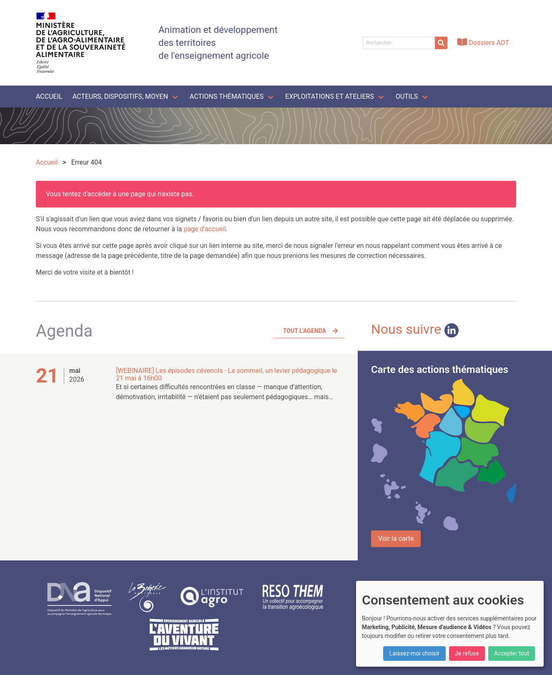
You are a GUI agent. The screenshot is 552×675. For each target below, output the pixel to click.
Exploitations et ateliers (329, 96)
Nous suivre (415, 329)
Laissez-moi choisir (414, 653)
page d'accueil (204, 229)
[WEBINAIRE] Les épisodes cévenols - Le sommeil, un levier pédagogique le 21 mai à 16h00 (226, 374)
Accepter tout (511, 653)
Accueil (49, 96)
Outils (407, 96)
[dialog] (450, 624)
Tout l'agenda (304, 331)
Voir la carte (396, 538)
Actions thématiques (226, 96)
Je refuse (467, 653)
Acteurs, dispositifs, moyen (120, 96)
